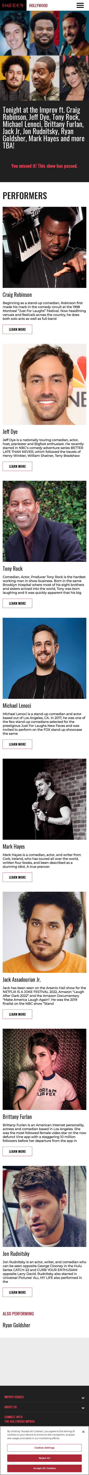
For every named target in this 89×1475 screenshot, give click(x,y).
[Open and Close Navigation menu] (80, 5)
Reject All (44, 1458)
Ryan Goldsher (16, 1325)
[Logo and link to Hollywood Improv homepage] (13, 5)
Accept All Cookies (44, 1468)
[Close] (83, 1432)
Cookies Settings (44, 1447)
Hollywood (38, 5)
